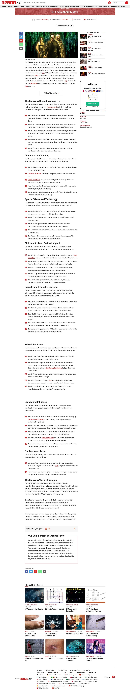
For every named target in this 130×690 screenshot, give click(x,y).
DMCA (64, 673)
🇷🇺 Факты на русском (58, 686)
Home (62, 8)
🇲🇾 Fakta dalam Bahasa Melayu (46, 683)
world (36, 75)
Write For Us (40, 673)
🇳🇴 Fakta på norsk (42, 679)
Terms (71, 673)
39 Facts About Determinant (71, 610)
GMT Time (83, 118)
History (67, 6)
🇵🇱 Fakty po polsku (84, 683)
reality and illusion (48, 438)
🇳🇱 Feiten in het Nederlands (67, 683)
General (62, 6)
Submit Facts (92, 673)
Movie (100, 6)
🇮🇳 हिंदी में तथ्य (40, 681)
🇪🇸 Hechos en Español (86, 675)
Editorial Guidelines (91, 19)
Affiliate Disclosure (52, 673)
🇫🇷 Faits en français (70, 675)
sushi (56, 466)
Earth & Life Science (37, 6)
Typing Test (83, 122)
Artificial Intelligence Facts (64, 26)
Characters (16, 6)
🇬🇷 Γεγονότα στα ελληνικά (90, 679)
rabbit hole (33, 83)
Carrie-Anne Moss (34, 180)
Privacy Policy (81, 673)
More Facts (40, 675)
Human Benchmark (86, 127)
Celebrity (10, 6)
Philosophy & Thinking (114, 6)
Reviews (123, 6)
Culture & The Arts (25, 6)
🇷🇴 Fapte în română (42, 686)
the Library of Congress (35, 419)
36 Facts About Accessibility (51, 635)
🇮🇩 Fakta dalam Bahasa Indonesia (58, 681)
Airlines (4, 6)
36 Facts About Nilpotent (54, 609)
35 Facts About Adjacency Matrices (93, 610)
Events (45, 6)
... (127, 6)
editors (37, 551)
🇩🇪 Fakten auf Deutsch (53, 675)
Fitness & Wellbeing (53, 6)
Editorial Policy (50, 670)
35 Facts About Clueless (95, 42)
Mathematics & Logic (91, 6)
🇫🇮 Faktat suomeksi (57, 679)
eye (66, 81)
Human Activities (74, 6)
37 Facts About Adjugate (34, 609)
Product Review (74, 670)
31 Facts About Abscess (54, 658)
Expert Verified (77, 19)
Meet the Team (62, 670)
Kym (50, 380)
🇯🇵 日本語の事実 (77, 681)
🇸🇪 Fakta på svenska (91, 677)
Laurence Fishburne (34, 174)
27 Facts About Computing (71, 659)
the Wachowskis (52, 107)
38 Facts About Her (94, 61)
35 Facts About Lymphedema (30, 635)
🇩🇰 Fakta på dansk (75, 677)
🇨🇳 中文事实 (55, 688)
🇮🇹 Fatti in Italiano (42, 677)
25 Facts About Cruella (95, 67)
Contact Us (86, 670)
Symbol (82, 113)
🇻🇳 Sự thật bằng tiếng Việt (76, 686)
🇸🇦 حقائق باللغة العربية (72, 679)
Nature (105, 6)
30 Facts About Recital (74, 634)
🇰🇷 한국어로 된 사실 (91, 681)
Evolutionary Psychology (54, 368)
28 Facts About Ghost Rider (96, 74)
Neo (43, 73)
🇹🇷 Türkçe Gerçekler (42, 688)
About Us (39, 670)
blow (26, 86)
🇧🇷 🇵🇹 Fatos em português (59, 677)
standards (46, 548)
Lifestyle (83, 6)
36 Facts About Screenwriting (92, 635)
